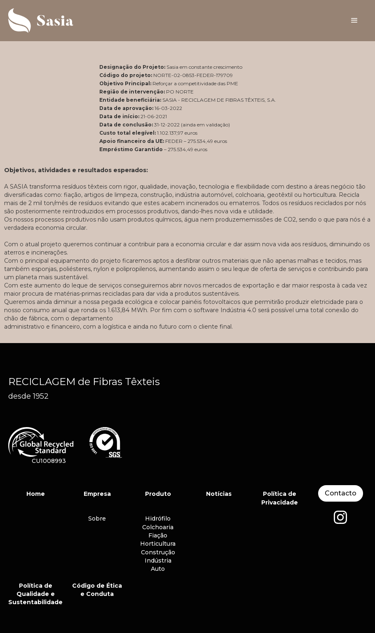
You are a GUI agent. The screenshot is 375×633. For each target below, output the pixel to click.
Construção (158, 552)
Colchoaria (157, 527)
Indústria (158, 560)
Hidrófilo (158, 518)
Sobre (97, 518)
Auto (158, 568)
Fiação (157, 535)
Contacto (340, 493)
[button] (354, 20)
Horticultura (158, 543)
